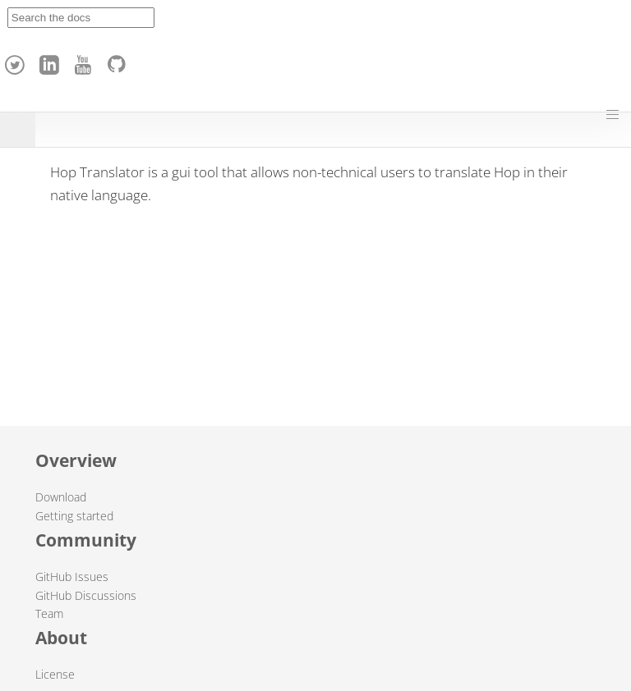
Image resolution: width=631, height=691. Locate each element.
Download (60, 497)
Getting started (74, 516)
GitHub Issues (71, 576)
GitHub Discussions (85, 595)
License (55, 674)
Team (49, 613)
